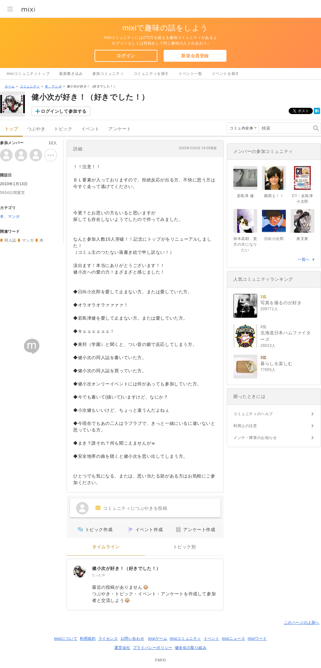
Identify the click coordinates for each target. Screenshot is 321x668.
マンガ (28, 240)
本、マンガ (53, 86)
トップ (11, 129)
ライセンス (108, 638)
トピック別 (184, 547)
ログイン (126, 55)
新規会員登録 (195, 55)
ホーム (10, 86)
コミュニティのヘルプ (253, 414)
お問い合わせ (132, 638)
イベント (90, 129)
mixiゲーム (157, 638)
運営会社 (122, 647)
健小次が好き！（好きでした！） (126, 568)
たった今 (98, 575)
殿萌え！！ (274, 196)
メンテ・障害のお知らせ (255, 438)
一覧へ (304, 259)
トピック (63, 129)
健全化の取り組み (191, 647)
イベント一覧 (190, 73)
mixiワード (257, 638)
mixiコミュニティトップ (28, 73)
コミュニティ (30, 86)
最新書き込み (71, 73)
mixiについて (65, 638)
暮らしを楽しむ (276, 363)
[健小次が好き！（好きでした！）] (79, 571)
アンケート (119, 129)
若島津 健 (245, 196)
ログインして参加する (64, 111)
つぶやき (36, 129)
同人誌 (10, 240)
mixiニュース (233, 638)
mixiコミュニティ (185, 638)
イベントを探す (225, 73)
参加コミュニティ (108, 73)
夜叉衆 (302, 239)
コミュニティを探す (151, 73)
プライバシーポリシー (152, 647)
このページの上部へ (301, 622)
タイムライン (106, 547)
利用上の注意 (245, 426)
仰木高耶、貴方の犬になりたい (245, 244)
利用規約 (87, 638)
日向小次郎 (274, 239)
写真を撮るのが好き (281, 302)
